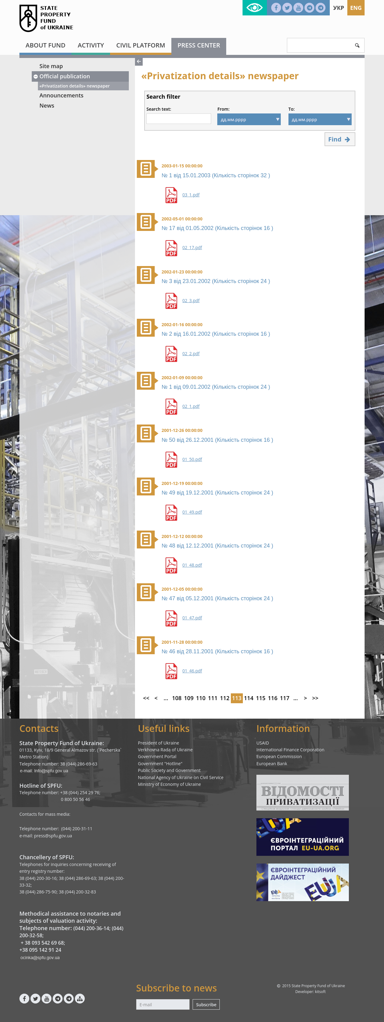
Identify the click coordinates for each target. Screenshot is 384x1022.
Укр (338, 7)
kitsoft (320, 991)
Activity (91, 45)
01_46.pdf (192, 671)
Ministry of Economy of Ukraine (169, 784)
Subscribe (206, 1005)
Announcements (61, 95)
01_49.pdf (192, 512)
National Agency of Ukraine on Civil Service (181, 777)
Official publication (61, 76)
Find (340, 139)
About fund (45, 45)
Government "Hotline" (160, 763)
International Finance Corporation (290, 750)
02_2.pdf (191, 353)
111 (213, 698)
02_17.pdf (192, 247)
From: (223, 109)
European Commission (279, 756)
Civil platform (140, 45)
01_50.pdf (192, 459)
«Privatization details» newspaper (74, 86)
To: (291, 109)
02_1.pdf (191, 406)
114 (249, 698)
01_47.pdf (192, 618)
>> (315, 698)
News (46, 105)
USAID (262, 743)
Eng (356, 7)
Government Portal (157, 756)
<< (146, 698)
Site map (51, 66)
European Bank (271, 763)
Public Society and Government (169, 770)
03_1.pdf (191, 195)
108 (177, 698)
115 (260, 698)
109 (189, 698)
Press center (199, 45)
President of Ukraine (158, 743)
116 (272, 698)
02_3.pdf (191, 300)
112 (225, 698)
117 (284, 698)
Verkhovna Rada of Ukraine (165, 750)
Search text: (158, 109)
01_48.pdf (192, 565)
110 (201, 698)
